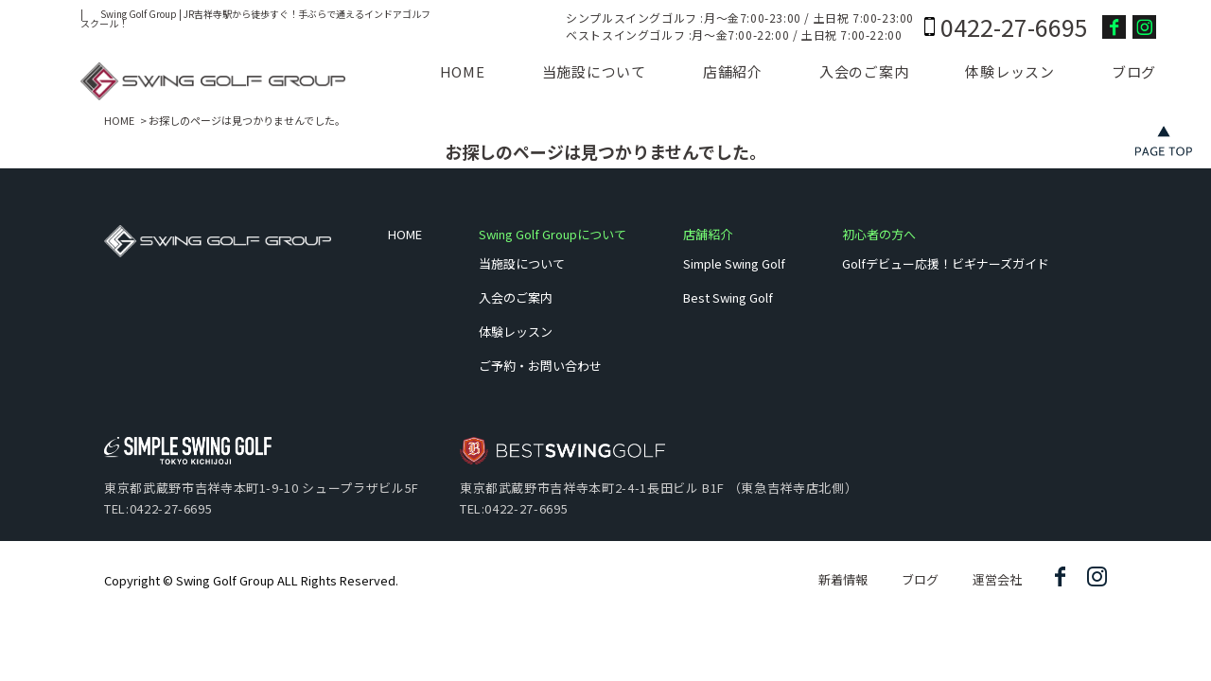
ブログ (1134, 71)
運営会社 (997, 579)
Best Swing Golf (728, 297)
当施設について (594, 71)
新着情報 (843, 579)
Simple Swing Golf (734, 263)
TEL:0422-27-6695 (158, 508)
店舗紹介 (733, 71)
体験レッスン (1010, 71)
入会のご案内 (864, 71)
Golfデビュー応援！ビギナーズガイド (945, 263)
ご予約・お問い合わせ (540, 366)
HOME (462, 71)
